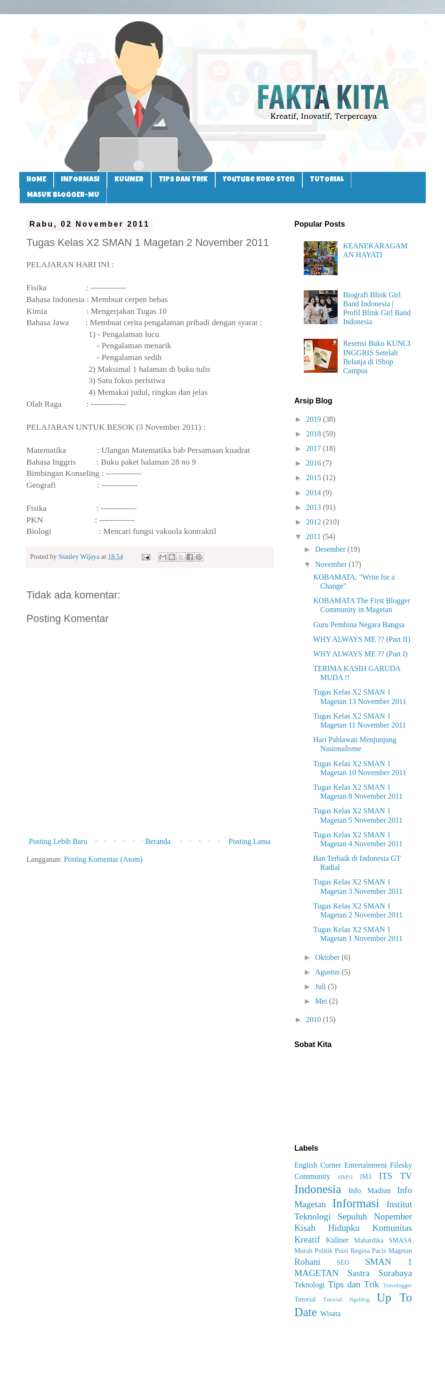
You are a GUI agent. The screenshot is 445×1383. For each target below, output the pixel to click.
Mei (322, 1001)
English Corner (317, 1165)
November (332, 564)
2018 (314, 434)
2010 (314, 1019)
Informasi (356, 1203)
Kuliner (337, 1240)
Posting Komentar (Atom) (103, 859)
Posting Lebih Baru (58, 841)
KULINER (129, 179)
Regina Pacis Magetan (381, 1250)
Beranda (158, 841)
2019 (314, 419)
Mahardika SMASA (383, 1240)
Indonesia (317, 1189)
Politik (323, 1250)
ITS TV (395, 1176)
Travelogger (397, 1285)
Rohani (307, 1262)
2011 (314, 536)
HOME (36, 179)
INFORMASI (80, 179)
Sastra (359, 1273)
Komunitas (392, 1228)
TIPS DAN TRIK (183, 179)
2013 (314, 507)
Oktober (328, 957)
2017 (314, 448)
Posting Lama (249, 841)
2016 (314, 463)
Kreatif (307, 1239)
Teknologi (309, 1285)
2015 (314, 478)
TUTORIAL (327, 179)
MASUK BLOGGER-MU (63, 195)
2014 (314, 493)
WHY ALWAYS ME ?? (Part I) (360, 654)
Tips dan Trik (354, 1284)
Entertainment (365, 1165)
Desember (331, 549)
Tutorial (305, 1299)
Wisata (330, 1313)
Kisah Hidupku (327, 1228)
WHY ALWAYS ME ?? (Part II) (361, 639)
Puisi (341, 1250)
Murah (303, 1250)
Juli (321, 986)
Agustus (328, 972)
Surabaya (395, 1273)
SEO (343, 1262)
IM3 (366, 1176)
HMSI (345, 1177)
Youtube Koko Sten (259, 179)
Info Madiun (369, 1191)
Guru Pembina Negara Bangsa (359, 625)
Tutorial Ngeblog (346, 1299)
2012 (314, 522)
